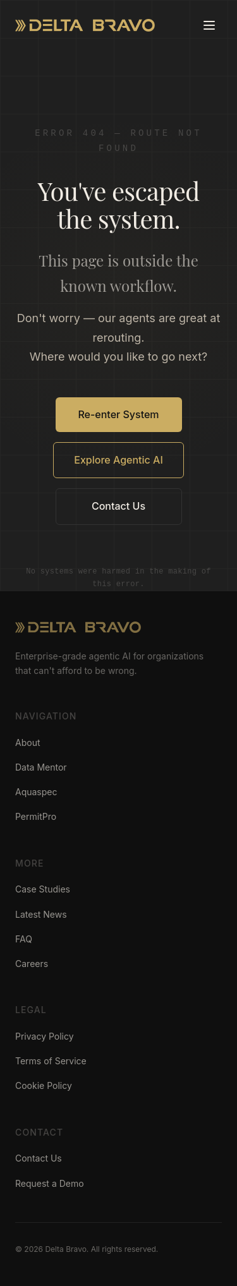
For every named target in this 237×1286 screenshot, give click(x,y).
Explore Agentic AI (118, 460)
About (27, 742)
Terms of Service (51, 1060)
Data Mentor (41, 767)
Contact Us (118, 506)
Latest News (41, 914)
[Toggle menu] (209, 25)
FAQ (23, 939)
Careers (31, 963)
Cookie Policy (43, 1085)
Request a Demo (49, 1183)
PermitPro (35, 816)
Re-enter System (118, 414)
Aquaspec (36, 791)
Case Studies (42, 889)
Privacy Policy (44, 1036)
